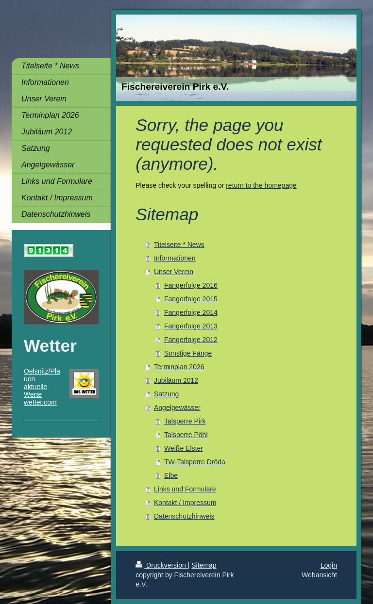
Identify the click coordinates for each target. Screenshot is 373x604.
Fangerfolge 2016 (191, 285)
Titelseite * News (179, 244)
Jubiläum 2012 (176, 380)
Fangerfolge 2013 (191, 326)
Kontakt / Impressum (185, 502)
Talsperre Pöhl (186, 435)
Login (329, 565)
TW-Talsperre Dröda (194, 462)
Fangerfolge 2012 (191, 339)
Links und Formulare (185, 489)
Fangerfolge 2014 (191, 312)
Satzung (166, 394)
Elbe (171, 475)
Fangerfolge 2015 (191, 299)
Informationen (175, 258)
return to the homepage (261, 185)
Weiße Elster (183, 448)
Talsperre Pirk (185, 421)
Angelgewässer (177, 407)
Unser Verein (173, 272)
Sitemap (203, 565)
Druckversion (161, 565)
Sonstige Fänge (188, 353)
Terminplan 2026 (179, 367)
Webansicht (319, 575)
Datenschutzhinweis (184, 516)
